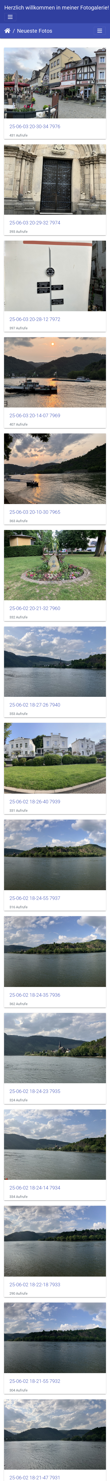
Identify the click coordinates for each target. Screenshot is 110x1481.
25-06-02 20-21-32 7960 (34, 608)
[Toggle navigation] (10, 17)
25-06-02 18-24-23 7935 (34, 1091)
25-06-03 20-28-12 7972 (34, 319)
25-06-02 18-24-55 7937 (34, 898)
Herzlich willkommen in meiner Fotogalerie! (56, 7)
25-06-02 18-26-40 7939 (34, 801)
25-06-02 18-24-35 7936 (34, 995)
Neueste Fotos (34, 31)
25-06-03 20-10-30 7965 (34, 512)
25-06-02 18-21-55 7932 (34, 1381)
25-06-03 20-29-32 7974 (34, 223)
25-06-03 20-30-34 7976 (34, 126)
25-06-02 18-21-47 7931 (34, 1477)
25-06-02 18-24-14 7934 (34, 1188)
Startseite (7, 31)
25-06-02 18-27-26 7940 (34, 705)
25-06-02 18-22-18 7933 (34, 1284)
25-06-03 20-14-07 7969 (34, 415)
